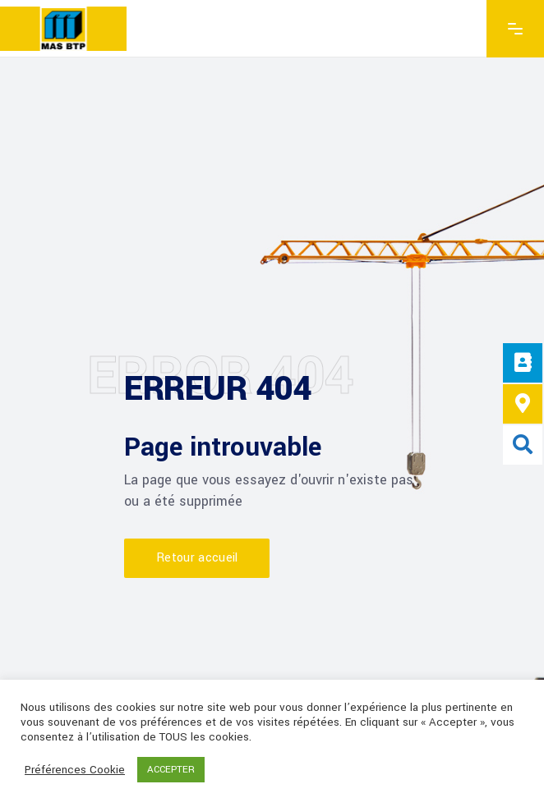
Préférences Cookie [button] (75, 770)
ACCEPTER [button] (171, 770)
